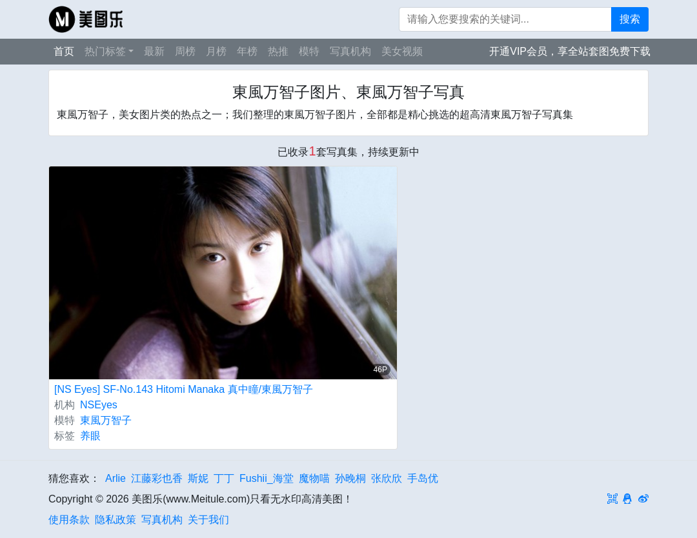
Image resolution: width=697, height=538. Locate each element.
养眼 (90, 435)
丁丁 (224, 478)
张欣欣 (386, 478)
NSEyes (98, 404)
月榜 (216, 51)
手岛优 (422, 478)
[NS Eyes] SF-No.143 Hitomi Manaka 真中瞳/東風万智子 (183, 389)
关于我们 (208, 519)
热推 (278, 51)
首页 (64, 51)
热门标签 (105, 51)
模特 (309, 51)
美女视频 (402, 51)
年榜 (247, 51)
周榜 (185, 51)
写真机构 (350, 51)
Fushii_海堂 (266, 478)
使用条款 (69, 519)
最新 (154, 51)
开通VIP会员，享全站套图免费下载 (570, 51)
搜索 (630, 19)
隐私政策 (115, 519)
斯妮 (198, 478)
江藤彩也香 (157, 478)
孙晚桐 (350, 478)
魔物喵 (314, 478)
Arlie (115, 478)
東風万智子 (106, 420)
